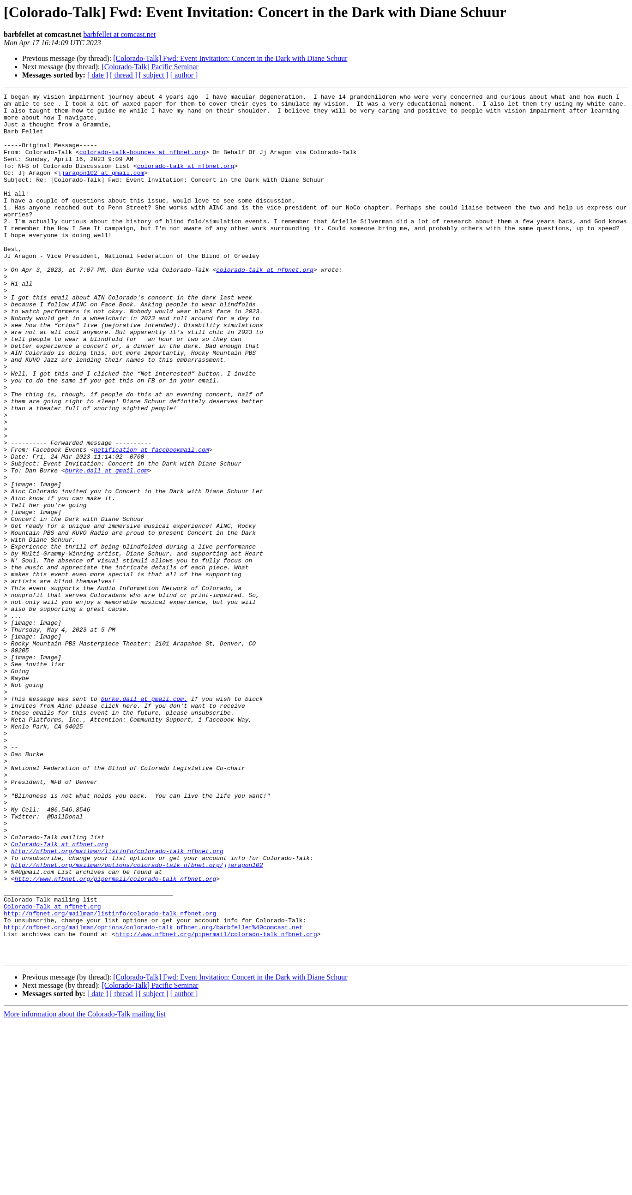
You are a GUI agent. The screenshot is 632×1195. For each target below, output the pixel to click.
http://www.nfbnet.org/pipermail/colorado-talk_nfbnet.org (115, 1036)
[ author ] (184, 75)
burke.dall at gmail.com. (144, 820)
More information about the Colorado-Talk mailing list (85, 1187)
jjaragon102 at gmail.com (101, 189)
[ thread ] (123, 75)
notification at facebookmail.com (151, 521)
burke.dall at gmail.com (106, 546)
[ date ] (97, 75)
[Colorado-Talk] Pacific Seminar (150, 67)
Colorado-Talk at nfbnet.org (59, 995)
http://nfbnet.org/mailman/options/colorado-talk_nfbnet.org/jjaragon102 (137, 1020)
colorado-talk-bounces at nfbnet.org (142, 164)
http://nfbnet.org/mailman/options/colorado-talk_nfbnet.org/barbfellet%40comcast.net (153, 1094)
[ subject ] (154, 75)
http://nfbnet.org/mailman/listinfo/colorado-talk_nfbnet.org (117, 1003)
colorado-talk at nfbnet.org (186, 181)
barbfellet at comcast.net (119, 34)
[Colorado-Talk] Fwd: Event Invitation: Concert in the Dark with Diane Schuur (230, 58)
